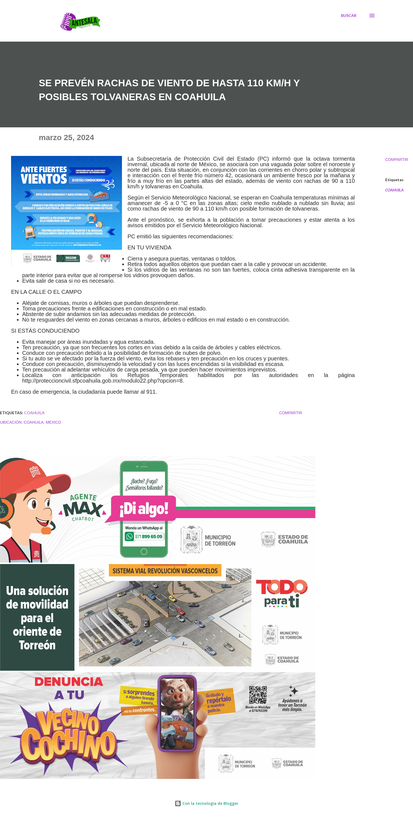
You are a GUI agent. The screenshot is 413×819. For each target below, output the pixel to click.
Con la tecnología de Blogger (206, 803)
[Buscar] (348, 15)
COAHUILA (394, 190)
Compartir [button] (396, 159)
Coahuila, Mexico (42, 422)
